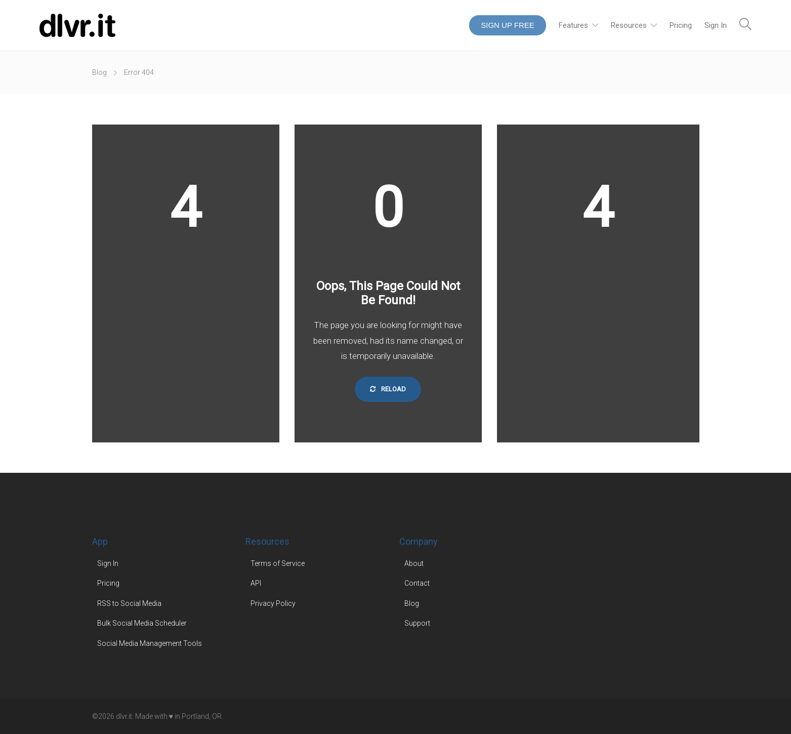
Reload (388, 389)
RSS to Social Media (129, 603)
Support (417, 623)
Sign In (715, 25)
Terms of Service (278, 563)
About (414, 563)
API (256, 583)
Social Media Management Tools (149, 643)
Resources (629, 25)
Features (573, 25)
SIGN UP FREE (507, 25)
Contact (417, 583)
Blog (99, 72)
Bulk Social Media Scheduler (142, 623)
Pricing (681, 25)
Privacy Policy (273, 603)
